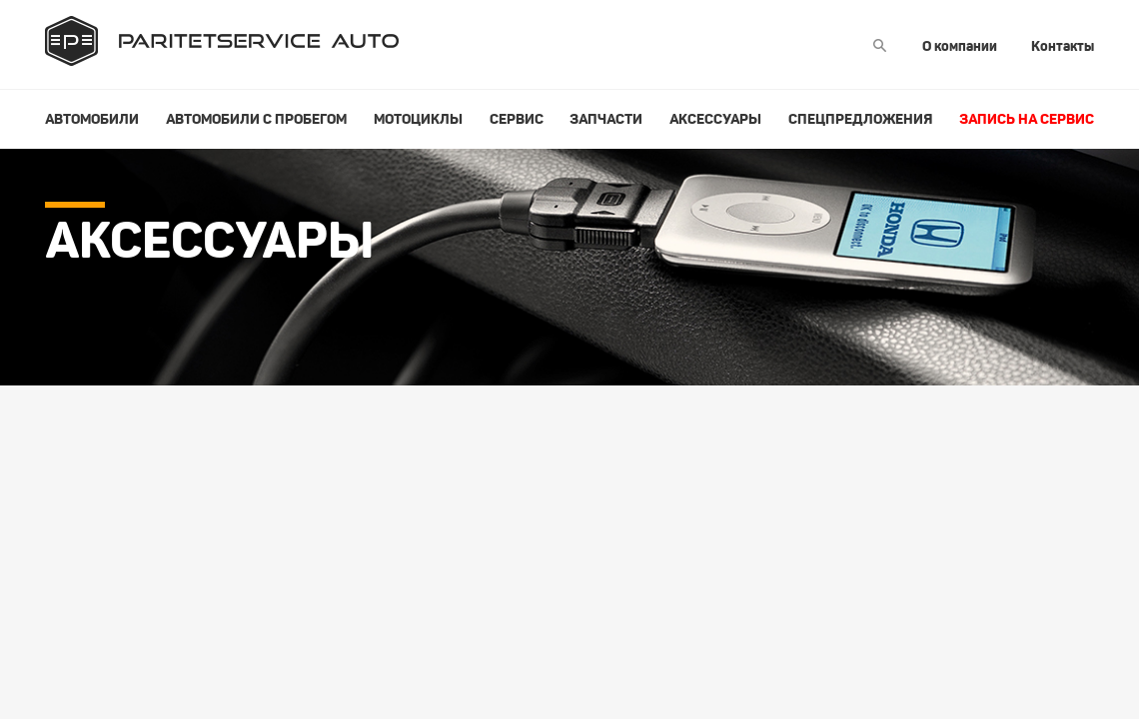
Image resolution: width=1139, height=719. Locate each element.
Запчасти (606, 119)
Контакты (1062, 46)
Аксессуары (715, 119)
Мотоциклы (418, 119)
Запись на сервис (1026, 119)
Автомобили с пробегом (256, 119)
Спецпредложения (860, 119)
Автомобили (92, 119)
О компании (959, 46)
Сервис (517, 119)
